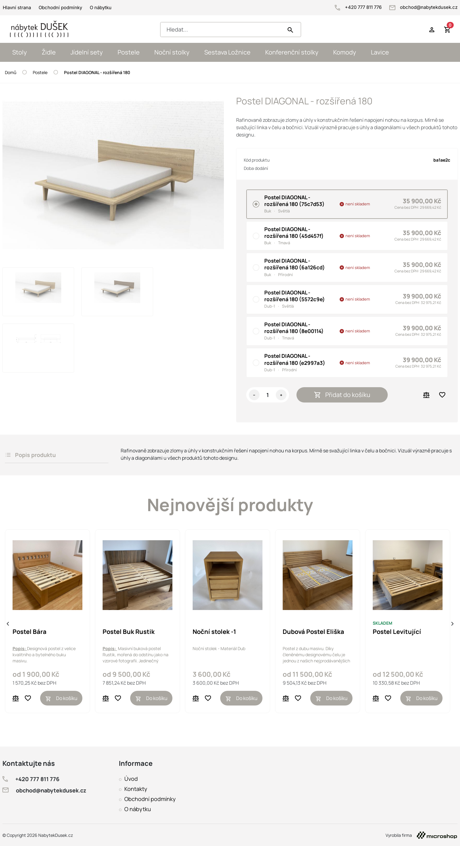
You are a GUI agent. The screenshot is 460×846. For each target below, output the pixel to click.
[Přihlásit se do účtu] (431, 29)
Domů (10, 72)
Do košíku (61, 698)
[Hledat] (290, 29)
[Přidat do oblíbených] (28, 698)
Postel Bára (30, 631)
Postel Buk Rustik (129, 631)
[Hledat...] (222, 29)
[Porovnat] (16, 698)
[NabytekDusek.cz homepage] (39, 29)
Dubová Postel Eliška (313, 631)
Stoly (19, 52)
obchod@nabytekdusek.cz (423, 7)
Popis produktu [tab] (30, 455)
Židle (49, 52)
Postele (129, 52)
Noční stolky (172, 52)
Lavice (380, 52)
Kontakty (135, 788)
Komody (344, 52)
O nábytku (100, 7)
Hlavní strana (17, 7)
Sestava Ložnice (227, 52)
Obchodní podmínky (60, 7)
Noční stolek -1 (214, 631)
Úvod (131, 778)
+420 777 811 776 (359, 7)
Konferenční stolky (292, 52)
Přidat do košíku (342, 395)
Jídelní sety (86, 52)
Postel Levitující (397, 631)
